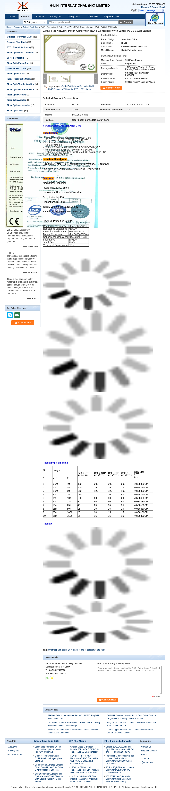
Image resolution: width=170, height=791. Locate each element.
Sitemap (145, 758)
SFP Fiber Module (15, 58)
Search (127, 22)
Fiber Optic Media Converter (20, 52)
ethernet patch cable (57, 650)
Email (162, 7)
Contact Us (93, 16)
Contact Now (113, 87)
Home (12, 16)
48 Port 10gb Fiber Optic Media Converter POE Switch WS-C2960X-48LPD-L (120, 770)
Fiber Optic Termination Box (20, 84)
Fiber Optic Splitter (16, 74)
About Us (40, 16)
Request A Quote (149, 7)
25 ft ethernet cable (77, 650)
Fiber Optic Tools (15, 110)
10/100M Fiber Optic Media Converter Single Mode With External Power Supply (118, 779)
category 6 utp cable (96, 650)
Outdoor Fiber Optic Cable (19, 37)
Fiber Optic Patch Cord (18, 63)
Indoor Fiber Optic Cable (19, 79)
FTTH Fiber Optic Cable (18, 47)
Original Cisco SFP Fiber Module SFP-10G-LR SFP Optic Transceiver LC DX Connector (84, 749)
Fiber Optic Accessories (18, 105)
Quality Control (74, 16)
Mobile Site (147, 762)
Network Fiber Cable (17, 42)
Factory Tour (56, 16)
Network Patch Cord (30, 27)
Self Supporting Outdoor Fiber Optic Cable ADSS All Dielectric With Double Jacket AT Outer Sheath (49, 778)
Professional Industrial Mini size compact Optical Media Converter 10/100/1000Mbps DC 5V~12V (120, 760)
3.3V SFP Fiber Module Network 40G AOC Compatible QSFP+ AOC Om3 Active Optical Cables (84, 760)
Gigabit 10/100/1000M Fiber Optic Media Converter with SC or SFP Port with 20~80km (120, 749)
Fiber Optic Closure (16, 95)
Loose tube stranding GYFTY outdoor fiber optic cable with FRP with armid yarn (48, 749)
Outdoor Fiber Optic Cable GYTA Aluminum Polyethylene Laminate (48, 758)
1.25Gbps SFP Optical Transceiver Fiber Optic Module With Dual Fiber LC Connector (84, 770)
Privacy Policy (17, 787)
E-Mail (144, 754)
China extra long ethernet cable (39, 787)
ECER (156, 787)
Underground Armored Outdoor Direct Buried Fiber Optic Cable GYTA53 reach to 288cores (49, 767)
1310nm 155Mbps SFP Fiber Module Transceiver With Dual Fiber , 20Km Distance (84, 779)
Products (25, 16)
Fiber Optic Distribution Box (20, 89)
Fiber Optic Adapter (16, 100)
